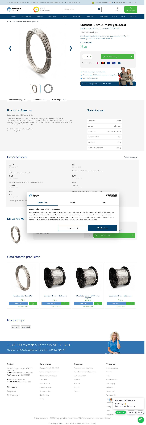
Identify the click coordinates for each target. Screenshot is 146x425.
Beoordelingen (58, 100)
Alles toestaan (102, 228)
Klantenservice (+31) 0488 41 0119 (125, 2)
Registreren (11, 391)
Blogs (42, 399)
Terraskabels (77, 16)
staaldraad (26, 327)
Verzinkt (109, 372)
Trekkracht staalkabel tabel (83, 368)
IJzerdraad (64, 16)
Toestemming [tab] (42, 202)
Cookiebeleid (44, 395)
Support (77, 380)
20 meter (15, 327)
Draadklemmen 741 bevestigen (85, 372)
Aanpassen (72, 228)
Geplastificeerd (111, 380)
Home (9, 21)
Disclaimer (43, 380)
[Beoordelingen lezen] (108, 32)
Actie (123, 16)
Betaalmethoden (46, 387)
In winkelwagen (117, 57)
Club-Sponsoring (80, 376)
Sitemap (77, 391)
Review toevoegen (130, 157)
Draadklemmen (26, 16)
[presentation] (10, 49)
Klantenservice (45, 391)
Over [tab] (104, 202)
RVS (108, 376)
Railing (114, 16)
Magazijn (77, 387)
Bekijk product (18, 303)
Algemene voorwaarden (48, 376)
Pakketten (133, 16)
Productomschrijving (17, 100)
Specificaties (39, 100)
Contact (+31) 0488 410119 (49, 368)
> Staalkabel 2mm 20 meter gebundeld (25, 21)
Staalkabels (12, 16)
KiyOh (60, 423)
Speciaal (77, 383)
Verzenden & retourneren (49, 372)
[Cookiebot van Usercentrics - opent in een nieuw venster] (108, 195)
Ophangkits (52, 16)
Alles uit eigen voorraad (72, 2)
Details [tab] (73, 202)
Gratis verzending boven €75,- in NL (18, 2)
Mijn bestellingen (13, 395)
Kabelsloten (104, 16)
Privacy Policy (45, 383)
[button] (35, 88)
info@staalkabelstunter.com (28, 350)
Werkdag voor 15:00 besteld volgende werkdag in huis (47, 2)
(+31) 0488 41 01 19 (56, 350)
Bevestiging (40, 16)
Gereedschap (90, 16)
